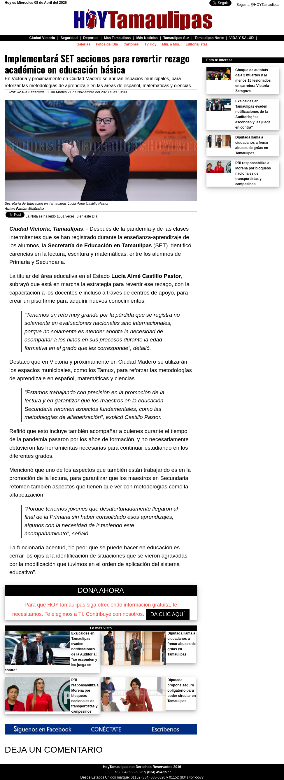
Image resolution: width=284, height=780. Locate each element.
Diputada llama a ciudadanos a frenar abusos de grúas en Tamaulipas (181, 643)
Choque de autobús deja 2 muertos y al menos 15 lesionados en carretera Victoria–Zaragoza (253, 80)
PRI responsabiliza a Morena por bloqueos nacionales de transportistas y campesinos (85, 696)
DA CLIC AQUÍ (167, 614)
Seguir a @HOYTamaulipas (257, 5)
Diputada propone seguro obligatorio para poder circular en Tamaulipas (181, 690)
